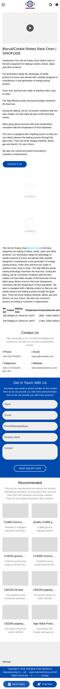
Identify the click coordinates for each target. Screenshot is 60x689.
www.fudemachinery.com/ (44, 368)
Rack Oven (34, 248)
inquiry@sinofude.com (43, 356)
